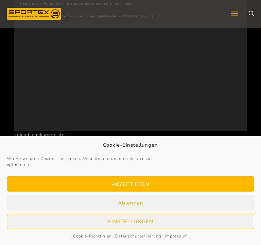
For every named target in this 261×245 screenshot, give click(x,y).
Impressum (176, 236)
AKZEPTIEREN (131, 184)
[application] (130, 65)
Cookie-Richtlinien (92, 236)
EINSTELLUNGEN (130, 221)
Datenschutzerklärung (138, 236)
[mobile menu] (234, 13)
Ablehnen (130, 202)
